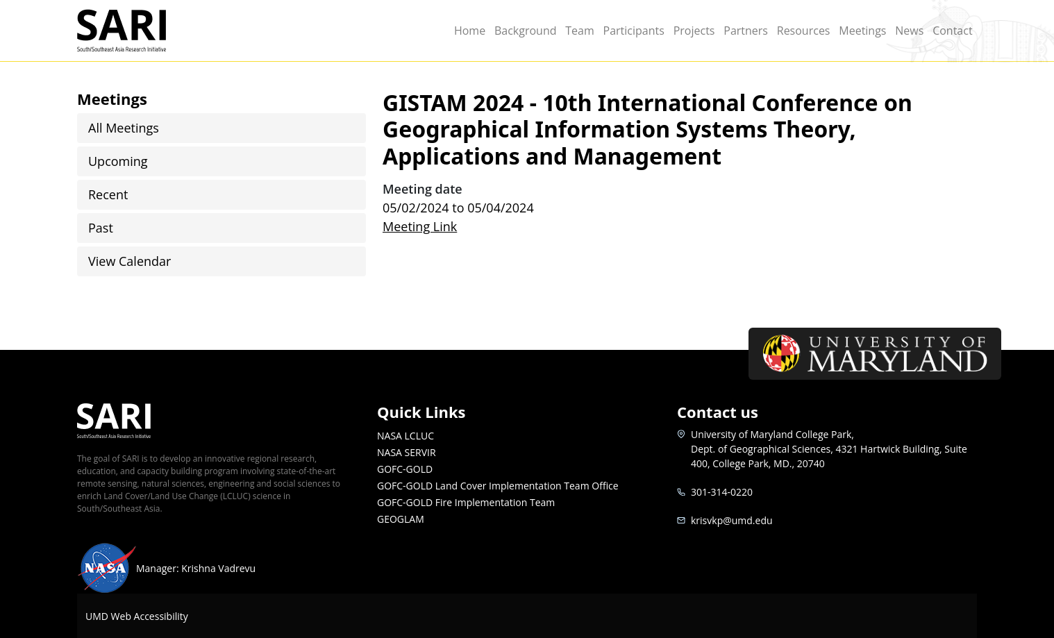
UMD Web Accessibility (136, 616)
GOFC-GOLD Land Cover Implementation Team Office (498, 485)
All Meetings (123, 127)
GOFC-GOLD (405, 469)
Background (525, 30)
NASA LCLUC (405, 435)
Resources (803, 30)
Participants (633, 30)
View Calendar (129, 261)
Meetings (862, 30)
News (909, 30)
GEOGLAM (400, 519)
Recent (108, 194)
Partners (745, 30)
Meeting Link (420, 226)
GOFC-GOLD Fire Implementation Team (466, 502)
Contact (952, 30)
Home (469, 30)
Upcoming (118, 161)
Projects (694, 30)
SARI (138, 30)
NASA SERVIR (406, 452)
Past (100, 227)
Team (579, 30)
